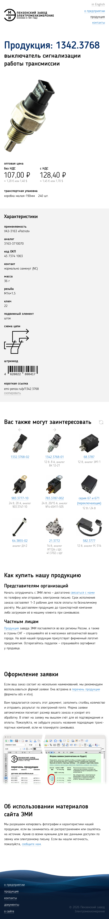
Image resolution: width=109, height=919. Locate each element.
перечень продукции (86, 689)
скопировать (12, 393)
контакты (10, 898)
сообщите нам (31, 844)
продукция (11, 891)
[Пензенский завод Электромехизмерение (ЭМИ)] (29, 15)
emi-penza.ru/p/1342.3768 (21, 389)
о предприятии (14, 885)
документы (11, 905)
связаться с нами (82, 592)
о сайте (9, 911)
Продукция (11, 628)
